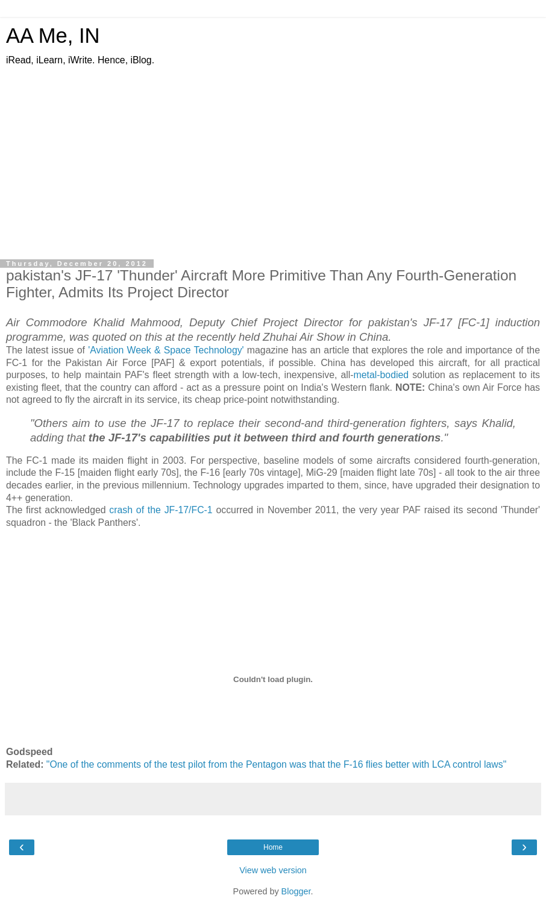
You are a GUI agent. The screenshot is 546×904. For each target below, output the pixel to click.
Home (273, 847)
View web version (273, 870)
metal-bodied (381, 375)
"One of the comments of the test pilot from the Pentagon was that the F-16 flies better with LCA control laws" (276, 764)
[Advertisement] (273, 157)
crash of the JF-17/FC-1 (160, 510)
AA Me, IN (53, 35)
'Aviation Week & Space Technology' (165, 350)
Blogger (296, 891)
